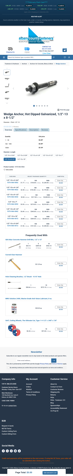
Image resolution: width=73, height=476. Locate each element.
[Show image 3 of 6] (39, 106)
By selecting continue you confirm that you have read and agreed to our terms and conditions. (36, 367)
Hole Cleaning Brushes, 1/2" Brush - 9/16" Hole (23, 277)
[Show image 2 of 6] (36, 106)
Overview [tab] (8, 130)
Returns (53, 395)
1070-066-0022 (12, 190)
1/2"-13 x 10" (21, 159)
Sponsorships (55, 405)
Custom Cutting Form (9, 431)
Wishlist (29, 389)
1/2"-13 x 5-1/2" (48, 155)
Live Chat (46, 53)
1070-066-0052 (12, 204)
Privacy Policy (44, 364)
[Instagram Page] (11, 450)
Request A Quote (7, 426)
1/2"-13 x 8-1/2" (10, 159)
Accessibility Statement (58, 408)
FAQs (52, 397)
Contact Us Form (56, 387)
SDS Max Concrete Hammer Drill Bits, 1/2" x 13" (23, 240)
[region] (36, 88)
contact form (12, 405)
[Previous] (13, 88)
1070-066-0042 (12, 197)
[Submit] (53, 360)
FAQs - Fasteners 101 (57, 400)
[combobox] (29, 57)
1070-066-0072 (12, 218)
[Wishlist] (65, 57)
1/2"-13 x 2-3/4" (10, 155)
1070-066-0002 (12, 182)
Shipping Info (55, 392)
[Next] (68, 88)
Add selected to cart (50, 473)
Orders (28, 387)
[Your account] (69, 57)
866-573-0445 (46, 49)
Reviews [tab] (45, 130)
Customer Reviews (56, 389)
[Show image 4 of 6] (42, 106)
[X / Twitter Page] (7, 450)
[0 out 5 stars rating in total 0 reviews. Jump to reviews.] (11, 126)
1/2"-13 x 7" (59, 155)
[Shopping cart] (65, 50)
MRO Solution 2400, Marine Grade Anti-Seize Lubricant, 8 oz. (28, 299)
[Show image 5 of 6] (44, 106)
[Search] (54, 57)
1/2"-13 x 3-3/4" (22, 155)
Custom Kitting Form (9, 434)
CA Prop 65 (54, 411)
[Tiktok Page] (19, 450)
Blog (52, 403)
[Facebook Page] (3, 450)
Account (29, 384)
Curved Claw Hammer (13, 255)
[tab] (34, 129)
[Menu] (4, 57)
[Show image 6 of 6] (47, 106)
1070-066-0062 (12, 211)
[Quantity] (61, 180)
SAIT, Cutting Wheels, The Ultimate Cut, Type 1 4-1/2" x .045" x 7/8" (31, 321)
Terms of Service (57, 364)
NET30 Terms (6, 428)
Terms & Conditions (33, 392)
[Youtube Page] (15, 450)
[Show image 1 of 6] (34, 106)
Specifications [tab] (20, 130)
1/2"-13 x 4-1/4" (35, 155)
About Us (53, 384)
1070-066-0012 (12, 226)
